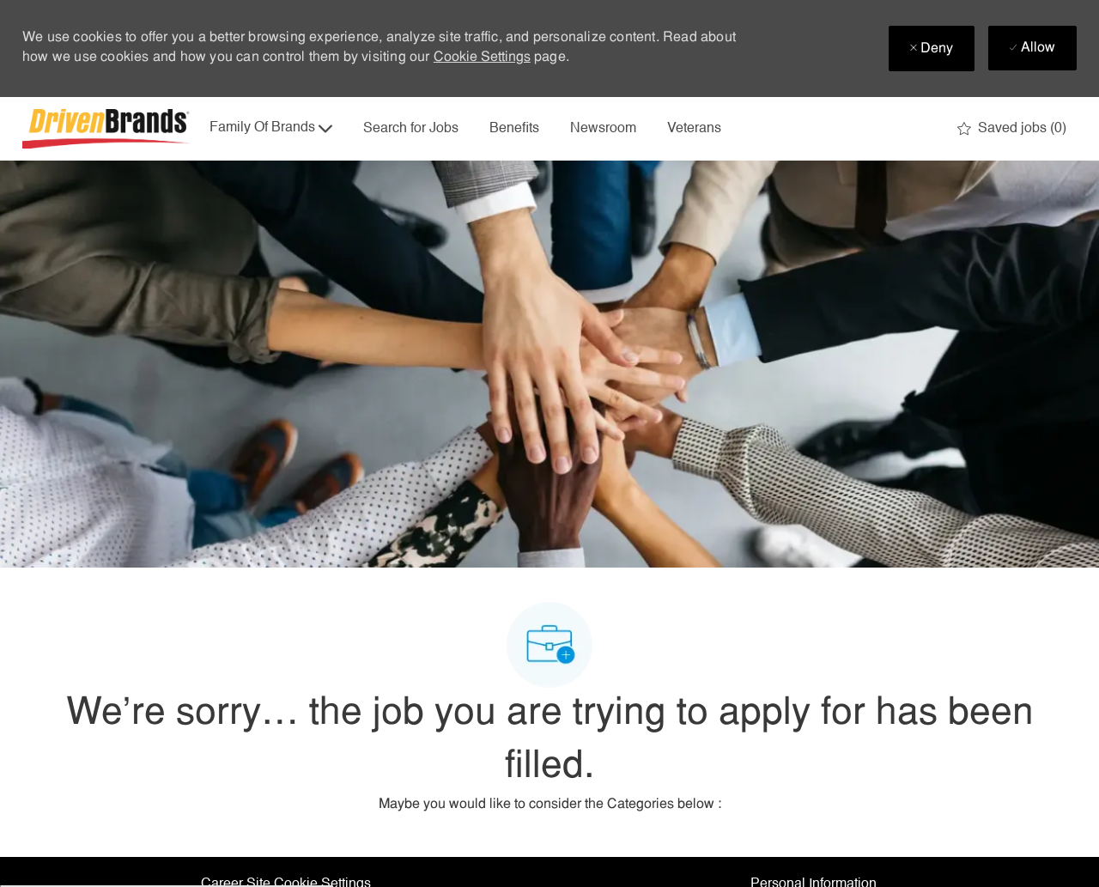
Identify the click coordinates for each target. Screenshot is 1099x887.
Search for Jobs (410, 129)
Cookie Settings (482, 57)
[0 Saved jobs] (1011, 128)
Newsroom (603, 129)
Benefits (514, 129)
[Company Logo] (108, 129)
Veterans (694, 129)
